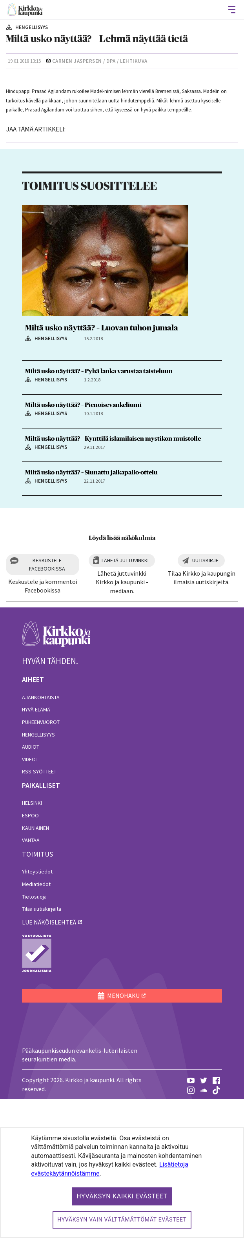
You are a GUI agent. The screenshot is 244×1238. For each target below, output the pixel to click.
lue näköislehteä (49, 1061)
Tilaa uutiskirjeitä (41, 1048)
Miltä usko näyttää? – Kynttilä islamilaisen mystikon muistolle (113, 577)
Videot (30, 898)
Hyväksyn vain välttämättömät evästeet (122, 1219)
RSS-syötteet (39, 910)
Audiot (30, 886)
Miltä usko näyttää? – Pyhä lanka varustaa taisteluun (99, 510)
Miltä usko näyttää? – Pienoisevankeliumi (83, 544)
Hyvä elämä (36, 848)
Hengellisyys (38, 873)
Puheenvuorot (41, 860)
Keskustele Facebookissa (47, 703)
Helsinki (32, 942)
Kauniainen (35, 966)
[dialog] (122, 1182)
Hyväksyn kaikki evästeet (122, 1196)
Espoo (30, 954)
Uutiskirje (205, 699)
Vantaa (31, 979)
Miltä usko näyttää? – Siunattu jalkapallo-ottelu (91, 611)
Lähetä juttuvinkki (125, 699)
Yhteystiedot (37, 1010)
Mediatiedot (36, 1023)
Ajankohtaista (41, 836)
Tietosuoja (34, 1035)
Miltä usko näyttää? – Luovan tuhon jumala (101, 467)
